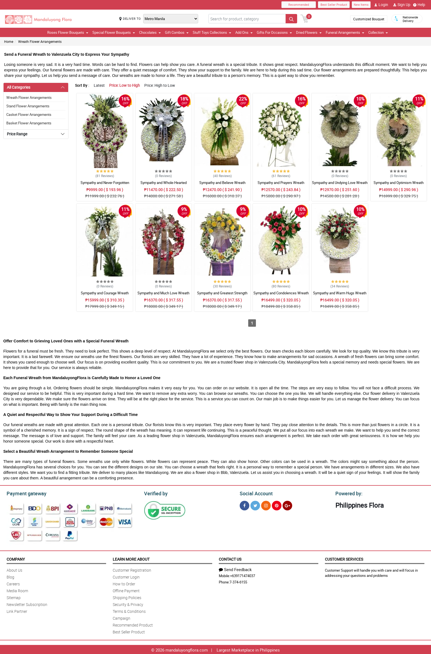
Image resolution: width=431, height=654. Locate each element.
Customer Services (344, 558)
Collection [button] (378, 32)
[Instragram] (266, 505)
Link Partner (17, 610)
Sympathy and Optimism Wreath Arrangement (399, 185)
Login (381, 5)
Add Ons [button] (244, 32)
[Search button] (291, 18)
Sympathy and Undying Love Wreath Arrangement (340, 185)
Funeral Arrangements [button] (345, 32)
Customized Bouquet (368, 19)
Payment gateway (24, 493)
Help (419, 5)
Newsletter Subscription (27, 603)
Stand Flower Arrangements (27, 106)
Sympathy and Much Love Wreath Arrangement (163, 295)
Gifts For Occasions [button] (274, 32)
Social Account (255, 493)
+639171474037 (242, 574)
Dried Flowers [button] (309, 32)
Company (16, 558)
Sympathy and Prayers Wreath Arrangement (281, 185)
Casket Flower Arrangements (28, 114)
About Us (14, 569)
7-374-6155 (238, 581)
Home (8, 41)
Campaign (121, 617)
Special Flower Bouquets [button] (113, 32)
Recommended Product (133, 624)
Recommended (298, 4)
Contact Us (230, 558)
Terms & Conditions (129, 610)
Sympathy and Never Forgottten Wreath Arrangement (105, 185)
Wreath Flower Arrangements (40, 41)
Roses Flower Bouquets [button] (67, 32)
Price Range (17, 133)
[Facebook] (244, 505)
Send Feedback (235, 568)
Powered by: (347, 493)
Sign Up (401, 5)
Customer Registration (132, 569)
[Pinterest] (276, 505)
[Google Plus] (287, 505)
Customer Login (126, 576)
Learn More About (131, 558)
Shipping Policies (127, 596)
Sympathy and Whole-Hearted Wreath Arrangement (163, 185)
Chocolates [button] (150, 32)
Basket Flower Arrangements (28, 123)
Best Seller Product (334, 4)
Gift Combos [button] (177, 32)
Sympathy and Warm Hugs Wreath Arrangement (339, 295)
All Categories (18, 87)
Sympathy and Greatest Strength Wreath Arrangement (222, 295)
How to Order (124, 583)
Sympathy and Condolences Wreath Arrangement (281, 295)
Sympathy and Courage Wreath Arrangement (105, 295)
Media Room (17, 589)
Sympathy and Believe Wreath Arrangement (222, 185)
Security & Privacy (128, 603)
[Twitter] (255, 505)
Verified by (155, 493)
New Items (361, 4)
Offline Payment (126, 589)
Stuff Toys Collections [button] (212, 32)
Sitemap (14, 596)
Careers (13, 583)
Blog (10, 576)
